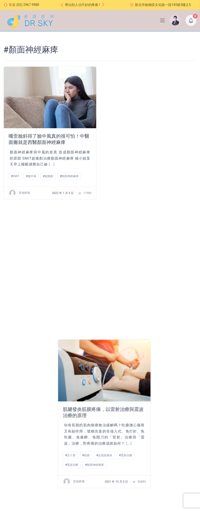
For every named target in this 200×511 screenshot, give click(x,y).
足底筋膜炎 (151, 182)
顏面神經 (32, 312)
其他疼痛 (19, 193)
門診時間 (77, 396)
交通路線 (77, 403)
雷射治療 (172, 182)
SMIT (16, 176)
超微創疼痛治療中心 (19, 397)
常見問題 (77, 410)
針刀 (15, 312)
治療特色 (10, 457)
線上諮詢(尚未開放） (85, 417)
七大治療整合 (14, 463)
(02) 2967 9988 (27, 5)
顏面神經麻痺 (70, 176)
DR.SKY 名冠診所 (59, 491)
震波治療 (118, 192)
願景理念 (10, 450)
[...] (52, 164)
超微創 (49, 176)
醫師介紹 (10, 443)
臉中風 (32, 176)
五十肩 (117, 182)
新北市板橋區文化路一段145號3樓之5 (160, 5)
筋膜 (132, 182)
